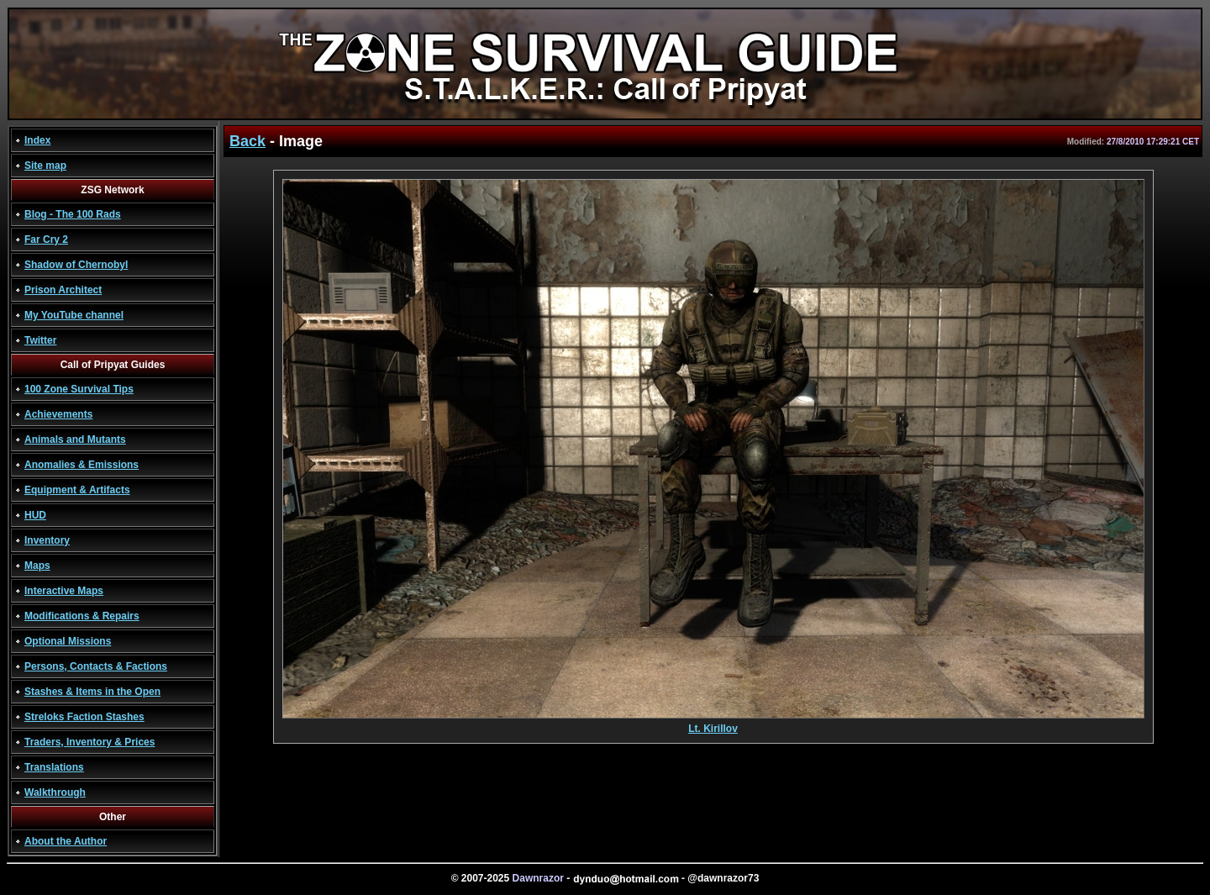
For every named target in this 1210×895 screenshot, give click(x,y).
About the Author (65, 841)
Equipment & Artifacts (77, 490)
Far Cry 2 (46, 239)
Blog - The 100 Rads (72, 214)
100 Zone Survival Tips (79, 389)
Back (247, 141)
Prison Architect (63, 290)
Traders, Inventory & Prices (89, 742)
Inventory (47, 540)
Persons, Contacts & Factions (95, 666)
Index (37, 140)
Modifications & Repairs (81, 616)
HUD (35, 515)
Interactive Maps (63, 591)
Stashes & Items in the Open (92, 692)
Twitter (40, 340)
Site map (45, 165)
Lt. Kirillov (713, 723)
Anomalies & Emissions (81, 465)
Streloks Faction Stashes (84, 717)
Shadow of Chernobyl (76, 265)
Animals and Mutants (75, 439)
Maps (37, 565)
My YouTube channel (74, 315)
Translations (54, 767)
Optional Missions (67, 641)
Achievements (58, 414)
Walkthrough (55, 792)
